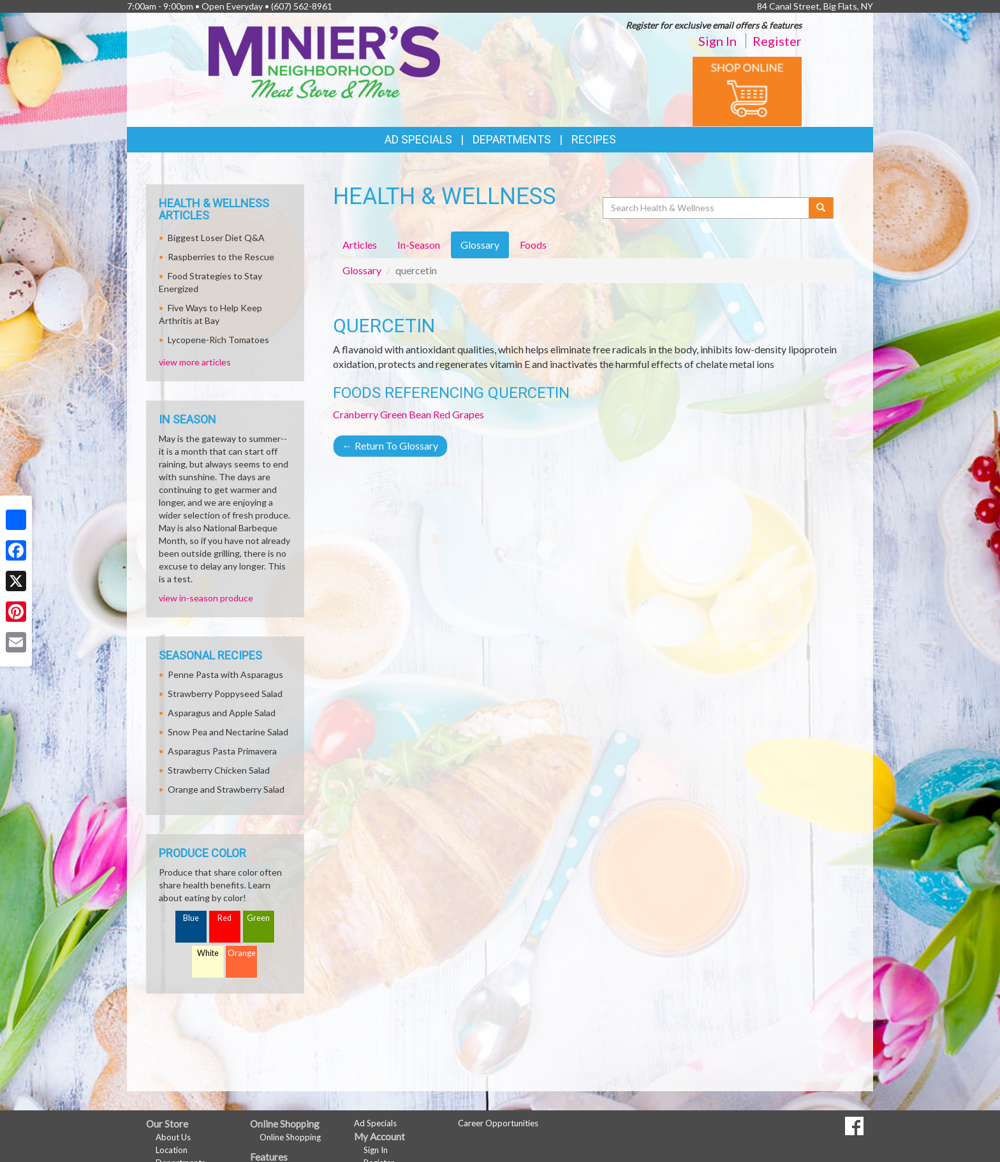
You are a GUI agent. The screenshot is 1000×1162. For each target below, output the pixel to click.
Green (258, 918)
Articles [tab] (359, 245)
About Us (173, 1137)
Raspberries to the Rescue (221, 256)
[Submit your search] (821, 208)
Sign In (717, 40)
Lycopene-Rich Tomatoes (218, 339)
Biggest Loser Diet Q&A (216, 237)
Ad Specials (418, 139)
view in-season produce (206, 597)
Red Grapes (458, 414)
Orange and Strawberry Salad (226, 789)
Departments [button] (512, 139)
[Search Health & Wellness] (707, 208)
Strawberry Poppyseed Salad (225, 693)
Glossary (361, 270)
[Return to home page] (324, 60)
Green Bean (405, 414)
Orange (242, 953)
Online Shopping (290, 1137)
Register (777, 40)
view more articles (195, 362)
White (208, 953)
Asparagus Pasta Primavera (222, 751)
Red (224, 918)
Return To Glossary (390, 445)
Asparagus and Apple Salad (222, 712)
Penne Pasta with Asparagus (225, 674)
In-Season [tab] (418, 245)
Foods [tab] (533, 245)
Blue (191, 918)
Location (172, 1150)
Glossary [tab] (479, 245)
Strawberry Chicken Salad (219, 770)
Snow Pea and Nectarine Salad (228, 731)
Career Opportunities (498, 1123)
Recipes (593, 139)
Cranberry (355, 414)
